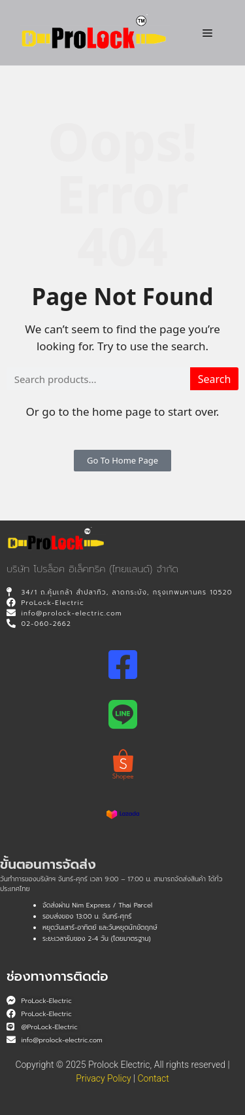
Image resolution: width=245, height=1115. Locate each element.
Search (214, 379)
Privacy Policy (103, 1078)
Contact (153, 1078)
